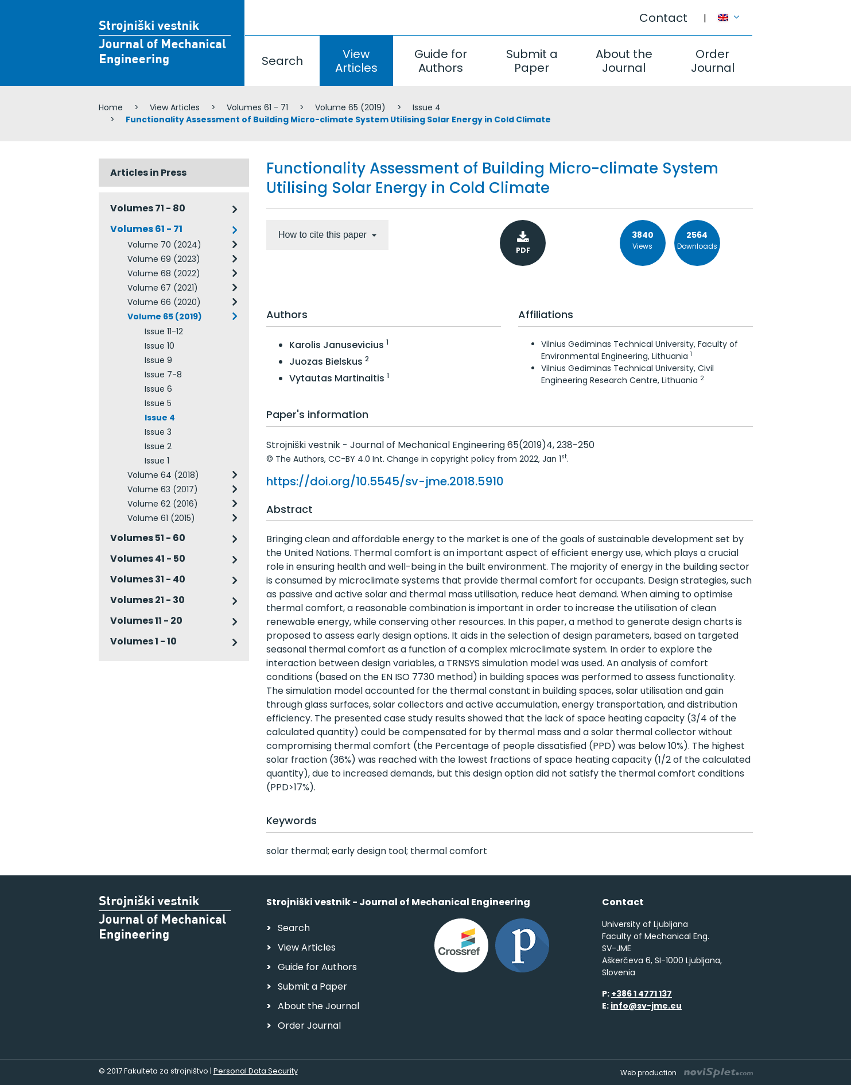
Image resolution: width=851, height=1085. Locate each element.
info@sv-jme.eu (646, 1005)
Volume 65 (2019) (350, 107)
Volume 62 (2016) (162, 503)
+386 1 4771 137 (641, 993)
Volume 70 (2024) (164, 244)
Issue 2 (158, 446)
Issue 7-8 (163, 374)
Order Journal (713, 61)
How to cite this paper (323, 235)
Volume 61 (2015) (161, 518)
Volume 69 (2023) (163, 259)
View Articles (356, 61)
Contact (663, 18)
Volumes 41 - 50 (147, 558)
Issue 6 (158, 389)
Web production (686, 1073)
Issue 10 (159, 346)
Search (282, 61)
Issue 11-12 (164, 331)
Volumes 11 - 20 (146, 620)
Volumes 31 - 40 (147, 579)
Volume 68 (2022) (163, 273)
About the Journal (624, 61)
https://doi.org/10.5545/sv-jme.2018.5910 (385, 481)
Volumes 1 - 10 (143, 641)
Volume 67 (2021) (162, 288)
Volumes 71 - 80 (147, 208)
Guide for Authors (440, 61)
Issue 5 (158, 403)
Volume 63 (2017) (162, 489)
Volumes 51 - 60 (147, 538)
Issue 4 (427, 107)
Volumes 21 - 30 (147, 600)
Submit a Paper (532, 61)
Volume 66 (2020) (164, 302)
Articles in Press (148, 172)
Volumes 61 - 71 (257, 107)
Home (111, 107)
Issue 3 (158, 432)
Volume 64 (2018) (163, 475)
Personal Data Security (255, 1070)
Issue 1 (157, 460)
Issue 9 (158, 360)
